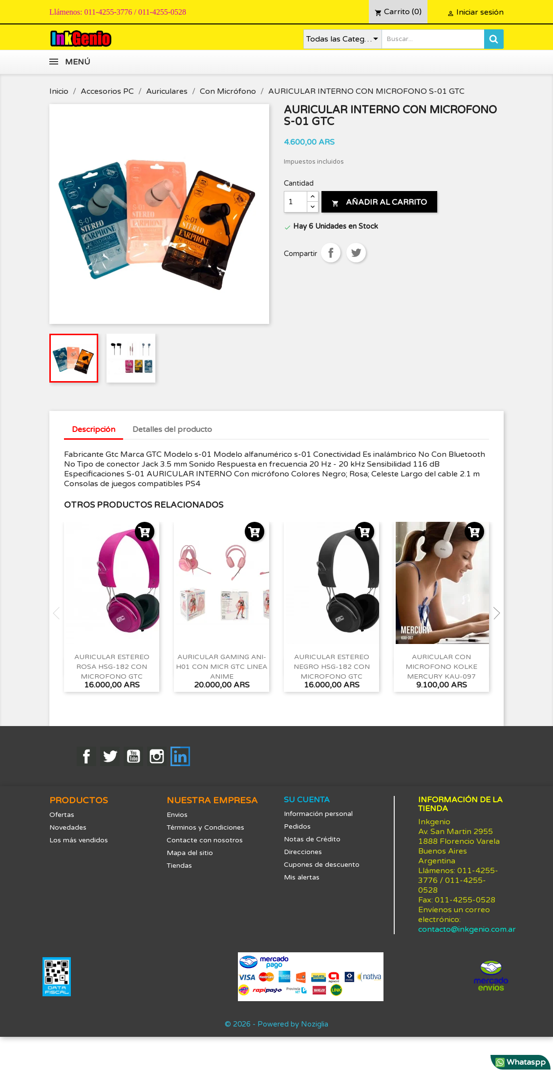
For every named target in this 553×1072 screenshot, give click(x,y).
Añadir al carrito (379, 202)
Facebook (86, 756)
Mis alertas (301, 877)
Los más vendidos (78, 840)
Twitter (110, 756)
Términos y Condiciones (205, 827)
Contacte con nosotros (205, 840)
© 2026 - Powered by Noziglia (276, 1024)
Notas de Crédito (312, 839)
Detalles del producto (172, 429)
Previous (59, 613)
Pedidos (297, 826)
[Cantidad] (295, 202)
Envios (177, 815)
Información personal (318, 814)
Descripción (93, 429)
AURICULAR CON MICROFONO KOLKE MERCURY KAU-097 (441, 667)
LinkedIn (180, 756)
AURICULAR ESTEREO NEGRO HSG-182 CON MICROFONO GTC (332, 667)
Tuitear (356, 252)
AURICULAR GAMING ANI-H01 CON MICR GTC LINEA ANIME (221, 667)
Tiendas (179, 865)
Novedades (67, 827)
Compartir (330, 252)
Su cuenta (307, 800)
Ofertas (61, 815)
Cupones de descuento (322, 864)
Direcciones (303, 852)
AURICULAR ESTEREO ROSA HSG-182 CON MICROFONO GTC (111, 667)
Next (494, 613)
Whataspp (520, 1062)
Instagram (157, 756)
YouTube (133, 756)
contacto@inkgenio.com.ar (467, 929)
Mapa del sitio (190, 853)
